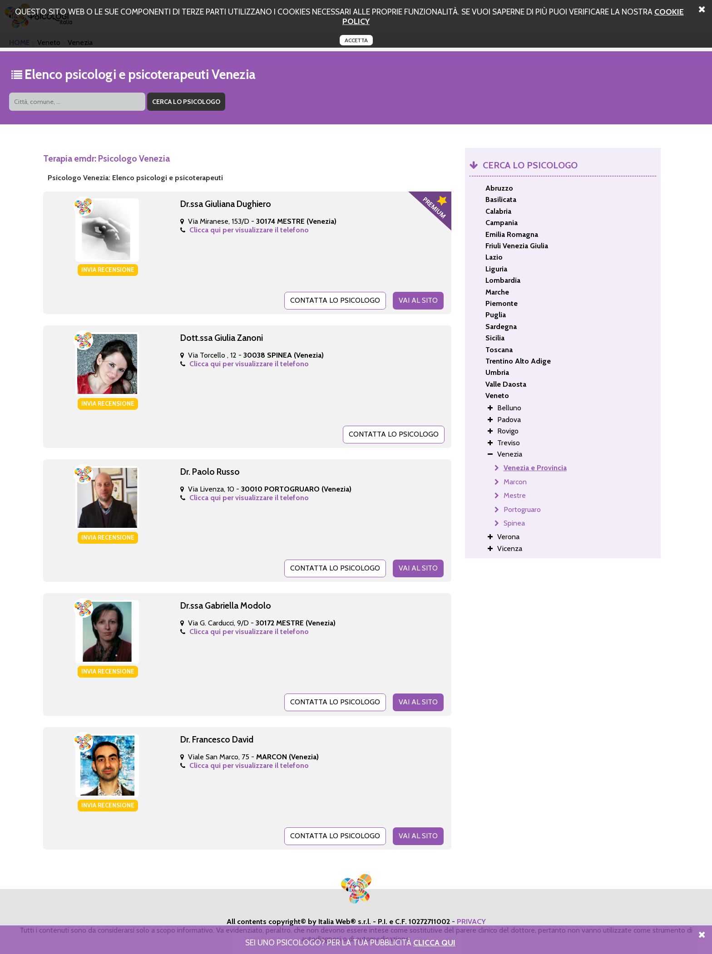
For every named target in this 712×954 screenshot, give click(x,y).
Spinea (514, 523)
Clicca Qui (434, 942)
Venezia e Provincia (535, 467)
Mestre (515, 495)
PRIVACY (471, 921)
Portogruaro (522, 509)
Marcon (515, 481)
